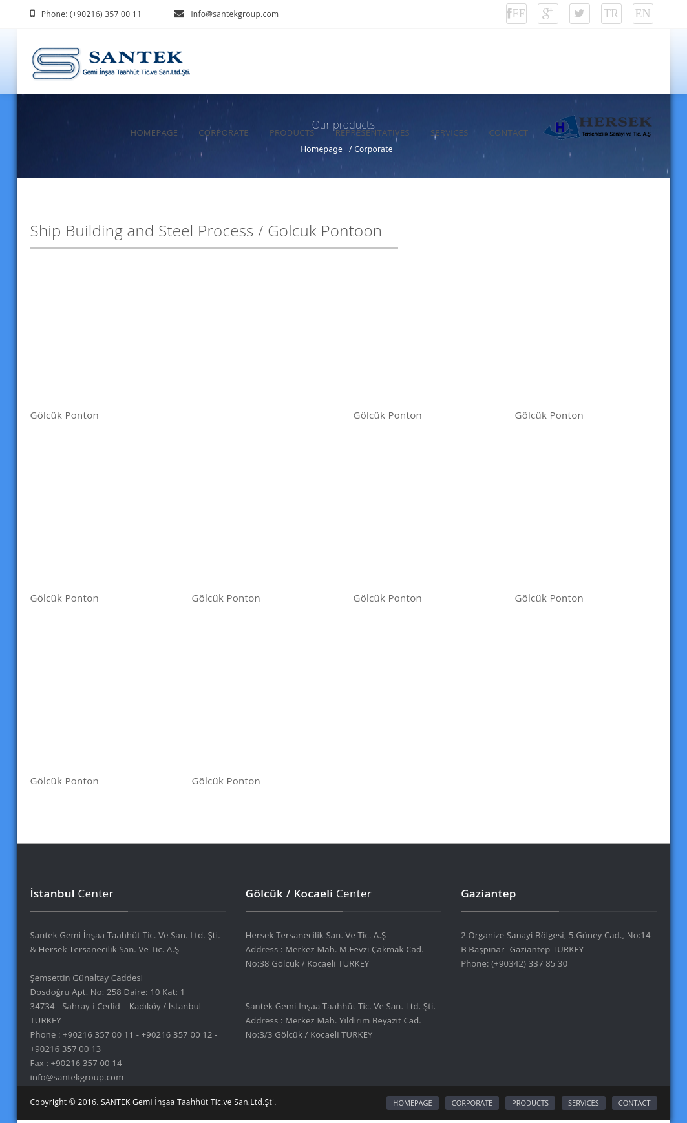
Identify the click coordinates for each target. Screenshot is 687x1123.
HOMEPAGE (154, 132)
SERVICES (449, 132)
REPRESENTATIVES (372, 132)
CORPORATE (223, 132)
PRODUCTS (292, 132)
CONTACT (509, 132)
